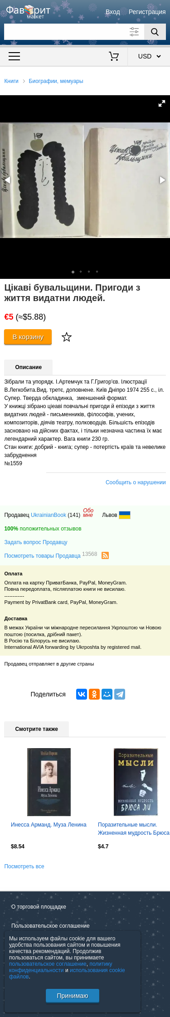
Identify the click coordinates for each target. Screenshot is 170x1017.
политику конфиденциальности (60, 967)
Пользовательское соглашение (50, 926)
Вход (113, 11)
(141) (74, 515)
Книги (11, 81)
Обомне (88, 512)
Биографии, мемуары (56, 81)
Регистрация (147, 11)
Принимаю (72, 995)
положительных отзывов (42, 529)
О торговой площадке (38, 907)
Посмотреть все (24, 866)
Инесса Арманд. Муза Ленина (49, 825)
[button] (162, 103)
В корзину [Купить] (28, 337)
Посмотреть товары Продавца (50, 555)
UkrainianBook (48, 515)
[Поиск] (155, 32)
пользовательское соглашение (48, 964)
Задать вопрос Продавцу (35, 542)
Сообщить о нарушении (136, 482)
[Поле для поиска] (84, 32)
